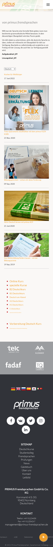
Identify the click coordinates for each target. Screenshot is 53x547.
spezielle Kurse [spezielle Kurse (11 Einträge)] (18, 285)
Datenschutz (28, 537)
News (27, 463)
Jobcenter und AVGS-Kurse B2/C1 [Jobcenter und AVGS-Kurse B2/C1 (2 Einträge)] (15, 312)
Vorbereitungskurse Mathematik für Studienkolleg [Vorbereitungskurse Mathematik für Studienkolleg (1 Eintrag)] (18, 328)
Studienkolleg (27, 452)
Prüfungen (26, 459)
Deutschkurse (26, 449)
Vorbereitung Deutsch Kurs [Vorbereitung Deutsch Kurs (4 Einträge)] (25, 323)
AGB (15, 537)
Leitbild (26, 477)
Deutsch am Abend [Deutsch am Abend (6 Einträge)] (18, 297)
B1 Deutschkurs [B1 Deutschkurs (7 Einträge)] (17, 293)
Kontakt (26, 473)
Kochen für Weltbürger (13, 74)
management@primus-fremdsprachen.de (26, 524)
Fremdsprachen (26, 456)
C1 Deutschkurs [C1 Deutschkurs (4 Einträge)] (15, 309)
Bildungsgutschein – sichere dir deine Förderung (22, 180)
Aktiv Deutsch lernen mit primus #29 (18, 222)
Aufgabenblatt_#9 (9, 54)
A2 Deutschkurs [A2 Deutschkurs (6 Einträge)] (16, 301)
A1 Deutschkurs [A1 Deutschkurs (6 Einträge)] (16, 305)
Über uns (26, 470)
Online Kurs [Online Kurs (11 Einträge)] (16, 281)
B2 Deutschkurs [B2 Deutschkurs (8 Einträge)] (18, 289)
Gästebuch (26, 466)
